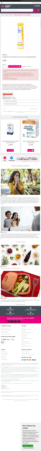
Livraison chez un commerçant (27, 355)
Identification (3, 352)
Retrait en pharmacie (25, 352)
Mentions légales (24, 341)
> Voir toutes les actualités (20, 242)
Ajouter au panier (14, 66)
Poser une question (5, 331)
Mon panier (3, 356)
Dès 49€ (30, 308)
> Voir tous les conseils (20, 304)
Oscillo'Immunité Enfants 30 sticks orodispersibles (30, 142)
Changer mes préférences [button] (28, 447)
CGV (22, 340)
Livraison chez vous (25, 353)
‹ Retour (4, 109)
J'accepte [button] (25, 445)
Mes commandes (4, 355)
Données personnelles (26, 343)
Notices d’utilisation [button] (10, 104)
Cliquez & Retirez (10, 308)
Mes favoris (3, 358)
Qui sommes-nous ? (5, 328)
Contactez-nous (4, 332)
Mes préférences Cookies (26, 346)
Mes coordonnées (5, 353)
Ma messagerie (4, 359)
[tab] (20, 101)
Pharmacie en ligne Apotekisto (21, 400)
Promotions (23, 331)
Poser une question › (34, 109)
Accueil (2, 15)
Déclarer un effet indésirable (11, 79)
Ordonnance (24, 337)
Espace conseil (24, 334)
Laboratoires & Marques (26, 329)
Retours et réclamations (6, 334)
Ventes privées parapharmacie (27, 332)
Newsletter (23, 335)
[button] (5, 66)
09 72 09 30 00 (30, 313)
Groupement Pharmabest (6, 329)
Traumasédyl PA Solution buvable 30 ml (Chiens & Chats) (10, 142)
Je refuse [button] (30, 445)
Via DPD (10, 313)
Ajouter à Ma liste (26, 66)
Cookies (23, 344)
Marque (6, 15)
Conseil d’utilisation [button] (10, 101)
